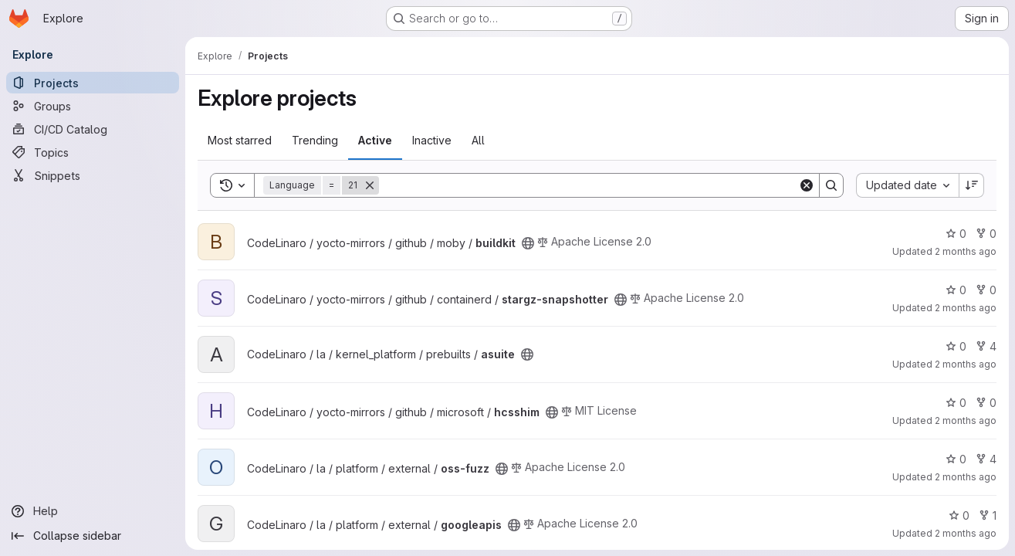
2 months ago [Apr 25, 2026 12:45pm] (965, 364)
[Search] (588, 185)
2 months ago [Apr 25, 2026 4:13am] (965, 533)
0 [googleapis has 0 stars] (959, 515)
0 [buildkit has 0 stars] (956, 233)
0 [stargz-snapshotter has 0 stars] (956, 290)
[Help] (92, 511)
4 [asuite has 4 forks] (986, 346)
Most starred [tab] (240, 140)
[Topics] (92, 152)
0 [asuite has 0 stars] (956, 346)
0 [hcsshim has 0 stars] (956, 402)
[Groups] (92, 106)
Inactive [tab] (432, 140)
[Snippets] (92, 175)
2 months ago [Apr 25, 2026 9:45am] (965, 477)
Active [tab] (375, 140)
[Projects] (92, 82)
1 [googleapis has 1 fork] (987, 515)
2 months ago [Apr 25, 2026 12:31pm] (965, 420)
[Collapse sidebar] (92, 536)
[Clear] (806, 185)
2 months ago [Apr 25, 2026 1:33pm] (965, 308)
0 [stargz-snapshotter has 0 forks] (986, 290)
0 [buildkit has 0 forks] (986, 233)
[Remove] (369, 185)
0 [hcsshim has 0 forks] (986, 402)
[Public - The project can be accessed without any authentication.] (528, 243)
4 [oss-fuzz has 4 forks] (986, 459)
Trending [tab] (315, 140)
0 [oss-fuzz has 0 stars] (956, 459)
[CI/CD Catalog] (92, 129)
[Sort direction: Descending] (971, 185)
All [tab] (478, 140)
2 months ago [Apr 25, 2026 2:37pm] (965, 251)
